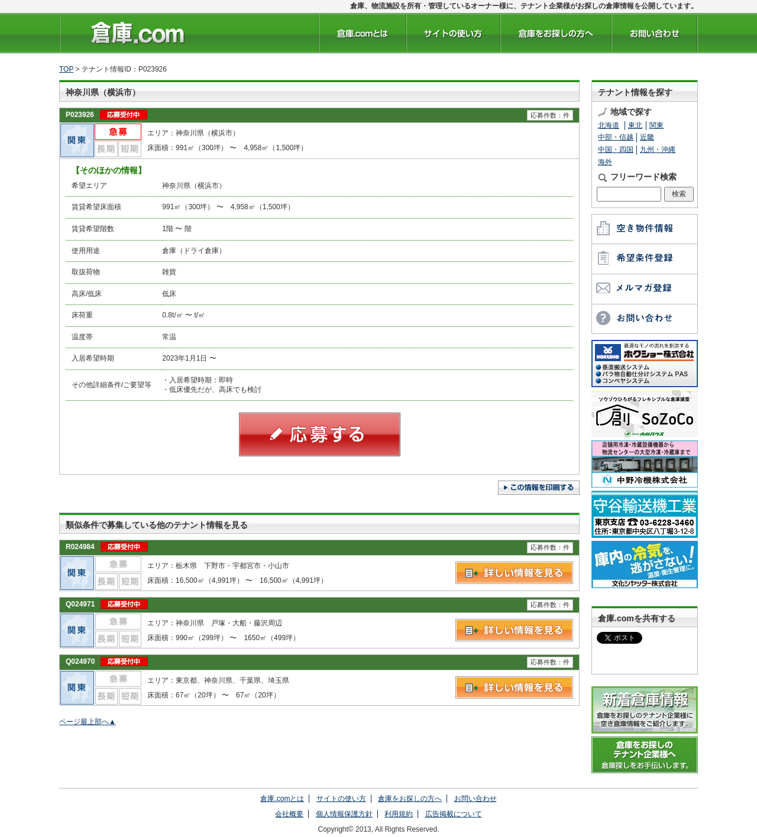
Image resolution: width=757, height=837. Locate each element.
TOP (66, 69)
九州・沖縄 (657, 149)
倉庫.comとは (282, 798)
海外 (605, 162)
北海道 (608, 125)
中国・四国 (615, 149)
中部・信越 (615, 137)
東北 (635, 125)
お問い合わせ (475, 798)
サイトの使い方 (341, 798)
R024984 (80, 547)
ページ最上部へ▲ (87, 722)
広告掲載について (453, 814)
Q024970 (80, 661)
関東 (656, 125)
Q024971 (80, 604)
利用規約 (398, 814)
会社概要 (289, 814)
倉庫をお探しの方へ (410, 798)
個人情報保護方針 (344, 814)
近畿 (647, 137)
